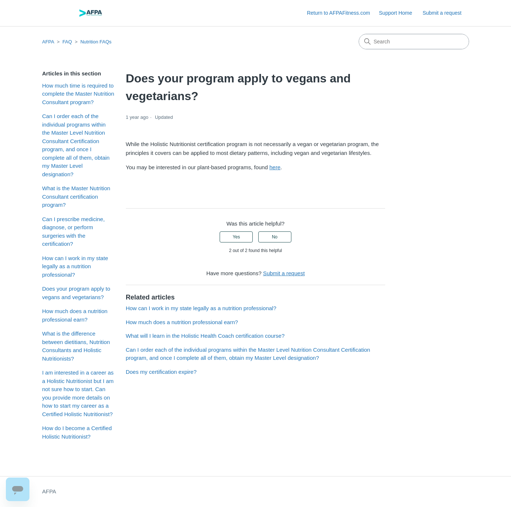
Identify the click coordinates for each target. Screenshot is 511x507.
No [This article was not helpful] (274, 237)
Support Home (395, 13)
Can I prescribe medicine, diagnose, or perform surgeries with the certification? (73, 231)
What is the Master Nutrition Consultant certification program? (76, 196)
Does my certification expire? (161, 372)
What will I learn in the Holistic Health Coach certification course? (205, 336)
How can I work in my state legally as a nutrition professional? (75, 266)
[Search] (414, 41)
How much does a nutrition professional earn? (75, 315)
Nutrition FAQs (95, 42)
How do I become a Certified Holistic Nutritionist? (77, 432)
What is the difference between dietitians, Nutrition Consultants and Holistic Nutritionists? (76, 346)
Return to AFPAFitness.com (338, 13)
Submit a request (442, 13)
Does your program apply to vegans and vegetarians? (76, 293)
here (274, 167)
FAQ (67, 42)
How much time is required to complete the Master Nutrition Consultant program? (78, 93)
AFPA (48, 42)
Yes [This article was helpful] (236, 237)
